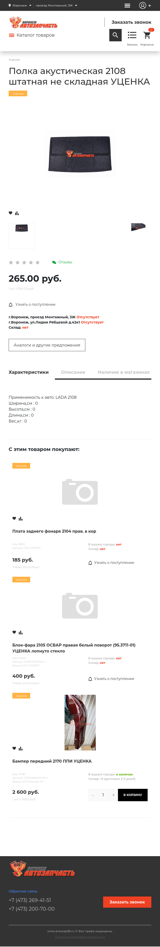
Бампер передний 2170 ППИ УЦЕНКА (51, 761)
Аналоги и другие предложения (47, 345)
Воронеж (20, 5)
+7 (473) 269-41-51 (30, 900)
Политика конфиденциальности (80, 937)
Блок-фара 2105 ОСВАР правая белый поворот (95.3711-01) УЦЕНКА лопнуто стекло (74, 648)
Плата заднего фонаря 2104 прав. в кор (54, 531)
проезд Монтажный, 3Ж (54, 5)
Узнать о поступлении (32, 304)
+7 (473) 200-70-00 (32, 909)
